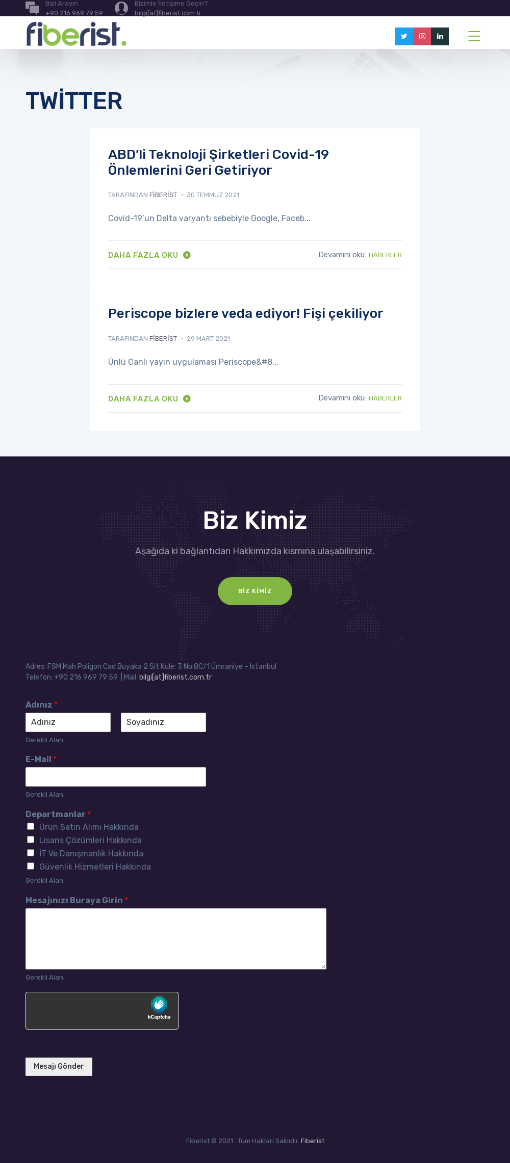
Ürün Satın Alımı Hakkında (89, 827)
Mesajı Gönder (59, 1066)
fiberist (163, 195)
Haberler (385, 255)
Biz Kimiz (255, 590)
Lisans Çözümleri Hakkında (90, 840)
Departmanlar (58, 814)
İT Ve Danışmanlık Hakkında (91, 853)
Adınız (42, 705)
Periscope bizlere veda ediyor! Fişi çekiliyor (246, 313)
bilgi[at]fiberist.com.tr (175, 677)
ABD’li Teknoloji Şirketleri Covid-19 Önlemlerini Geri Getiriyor (218, 162)
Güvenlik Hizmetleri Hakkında (95, 867)
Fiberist (312, 1141)
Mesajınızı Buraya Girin (77, 900)
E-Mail (41, 759)
